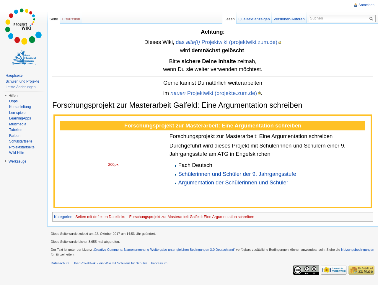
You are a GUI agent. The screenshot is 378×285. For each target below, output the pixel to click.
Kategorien (63, 216)
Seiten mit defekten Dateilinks (100, 216)
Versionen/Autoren (288, 19)
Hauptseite (14, 75)
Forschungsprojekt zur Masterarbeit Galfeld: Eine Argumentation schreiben (191, 216)
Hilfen (13, 96)
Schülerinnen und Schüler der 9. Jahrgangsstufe (237, 174)
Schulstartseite (20, 141)
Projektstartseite (22, 147)
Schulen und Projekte (22, 81)
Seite (53, 19)
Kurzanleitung (20, 107)
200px (113, 164)
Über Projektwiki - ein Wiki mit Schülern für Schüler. (110, 263)
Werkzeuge (17, 161)
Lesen (229, 19)
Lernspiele (17, 113)
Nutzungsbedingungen (357, 249)
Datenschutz (60, 263)
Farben (14, 136)
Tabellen (15, 130)
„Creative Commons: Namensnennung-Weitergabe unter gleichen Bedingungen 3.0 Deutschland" (164, 249)
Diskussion (71, 19)
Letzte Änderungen (20, 87)
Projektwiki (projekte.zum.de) (213, 93)
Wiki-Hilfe (16, 153)
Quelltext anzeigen (254, 19)
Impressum (159, 263)
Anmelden (366, 5)
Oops (13, 101)
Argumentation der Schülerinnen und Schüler (233, 182)
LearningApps (20, 118)
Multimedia (17, 124)
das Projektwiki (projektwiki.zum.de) (226, 42)
